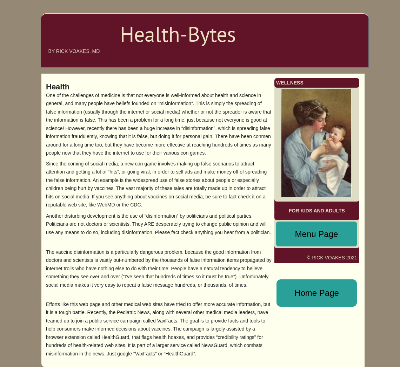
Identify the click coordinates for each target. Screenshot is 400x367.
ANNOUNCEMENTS (332, 36)
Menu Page (316, 234)
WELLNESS (342, 57)
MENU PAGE (338, 47)
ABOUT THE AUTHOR (330, 26)
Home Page (316, 293)
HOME (347, 15)
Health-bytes (72, 39)
